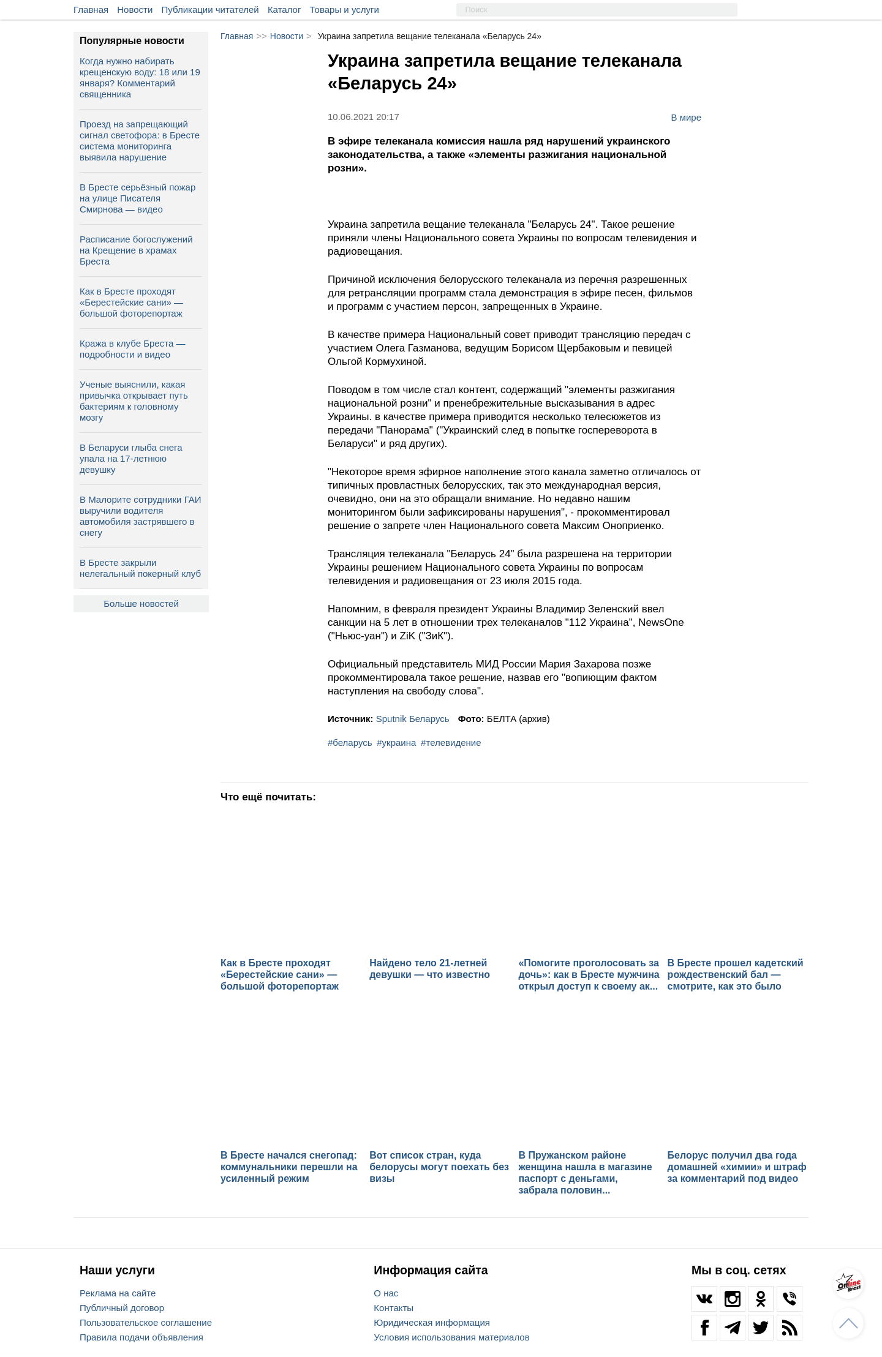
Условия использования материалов (451, 1337)
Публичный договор (122, 1307)
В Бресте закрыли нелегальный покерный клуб (140, 568)
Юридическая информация (432, 1322)
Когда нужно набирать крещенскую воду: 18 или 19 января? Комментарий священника (140, 77)
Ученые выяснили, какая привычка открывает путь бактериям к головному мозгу (134, 401)
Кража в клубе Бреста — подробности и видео (132, 348)
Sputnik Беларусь (413, 718)
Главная (91, 9)
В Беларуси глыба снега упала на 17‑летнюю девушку (131, 458)
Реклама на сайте (118, 1293)
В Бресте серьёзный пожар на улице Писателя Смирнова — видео (137, 198)
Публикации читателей (210, 9)
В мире (686, 117)
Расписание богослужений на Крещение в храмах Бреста (136, 250)
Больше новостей (141, 603)
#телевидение (451, 742)
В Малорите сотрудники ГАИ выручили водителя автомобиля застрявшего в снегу (141, 516)
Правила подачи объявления (141, 1337)
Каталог (284, 9)
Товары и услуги (344, 9)
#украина (396, 742)
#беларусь (350, 742)
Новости (135, 9)
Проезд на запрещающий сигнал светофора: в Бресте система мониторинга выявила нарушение (140, 140)
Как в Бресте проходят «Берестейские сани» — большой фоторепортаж (131, 302)
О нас (386, 1293)
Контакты (393, 1307)
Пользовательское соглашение (146, 1322)
